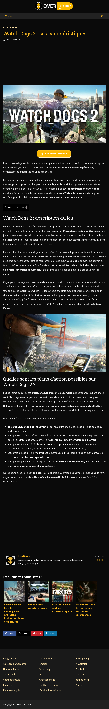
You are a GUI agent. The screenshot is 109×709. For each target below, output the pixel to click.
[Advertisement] (54, 63)
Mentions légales (12, 690)
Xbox (14, 27)
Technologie (9, 674)
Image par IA (10, 658)
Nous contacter (11, 669)
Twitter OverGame (49, 685)
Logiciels (7, 685)
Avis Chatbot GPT (48, 658)
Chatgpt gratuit (11, 679)
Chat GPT (80, 674)
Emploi (43, 663)
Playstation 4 (82, 663)
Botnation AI (82, 679)
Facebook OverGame (50, 690)
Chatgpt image (47, 679)
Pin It (37, 633)
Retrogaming (82, 658)
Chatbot (79, 669)
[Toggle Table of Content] (22, 207)
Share (9, 633)
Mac (41, 674)
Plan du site (81, 685)
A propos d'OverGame (14, 663)
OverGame (24, 556)
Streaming (44, 669)
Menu (9, 16)
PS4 (9, 27)
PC (4, 27)
